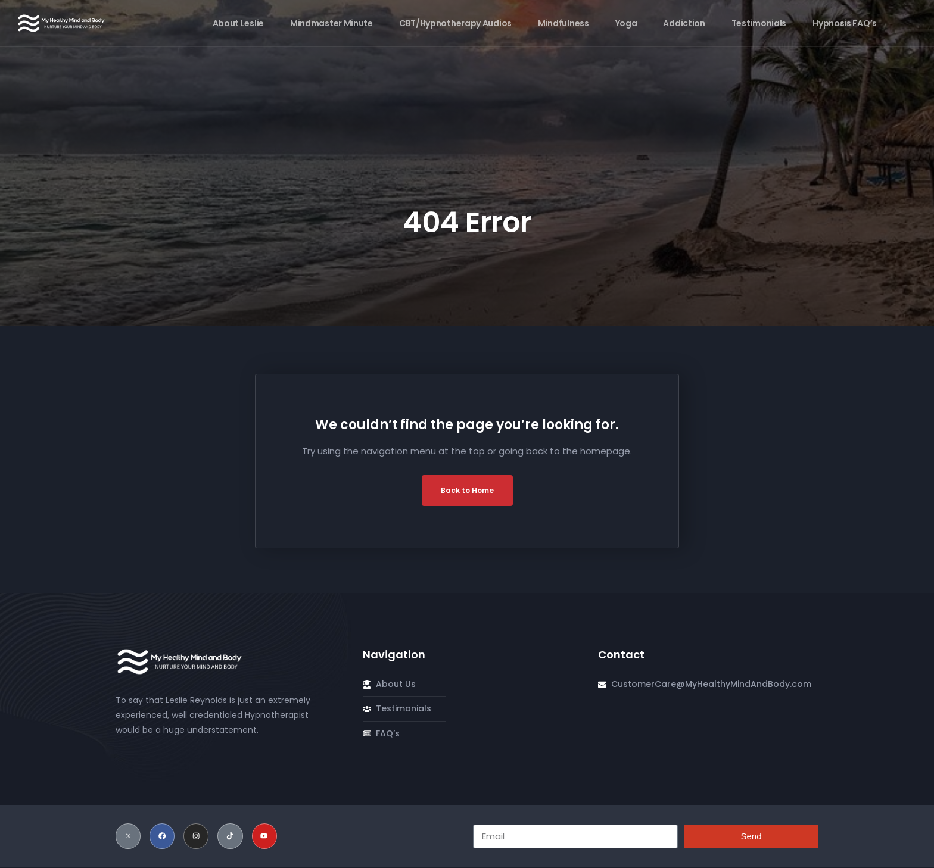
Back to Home (467, 490)
